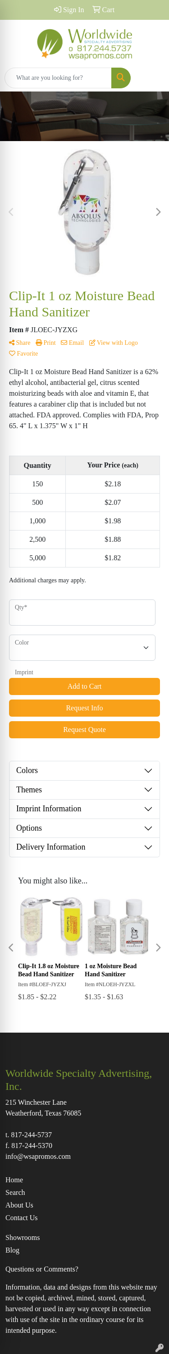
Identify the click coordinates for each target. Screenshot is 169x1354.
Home (14, 1180)
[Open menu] (151, 78)
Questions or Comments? (41, 1269)
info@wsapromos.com (38, 1156)
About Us (19, 1205)
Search (15, 1192)
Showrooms (22, 1237)
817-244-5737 (31, 1135)
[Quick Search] (58, 78)
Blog (12, 1250)
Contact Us (21, 1217)
